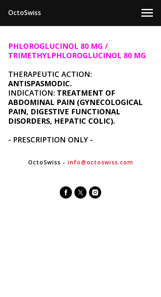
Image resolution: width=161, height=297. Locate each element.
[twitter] (80, 192)
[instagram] (95, 192)
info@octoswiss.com (100, 162)
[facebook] (66, 192)
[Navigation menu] (147, 13)
